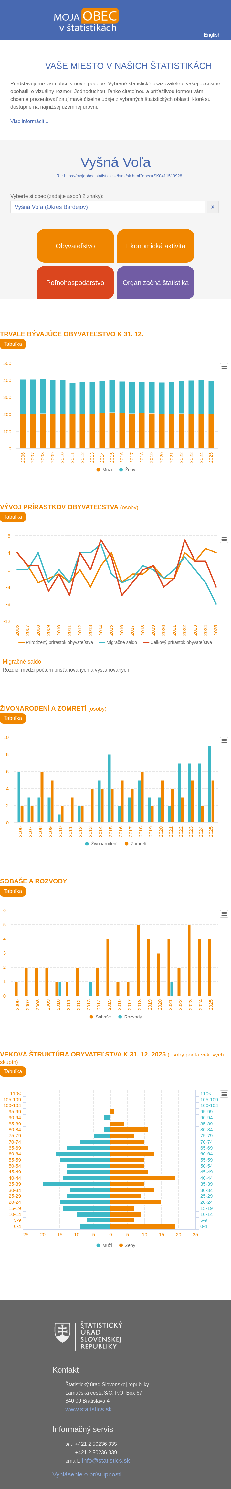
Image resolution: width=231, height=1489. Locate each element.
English (212, 35)
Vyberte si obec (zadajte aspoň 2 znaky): (56, 196)
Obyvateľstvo (75, 245)
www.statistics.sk (88, 1409)
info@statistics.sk (106, 1460)
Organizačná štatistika (156, 282)
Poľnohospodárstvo (75, 282)
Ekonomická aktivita (155, 245)
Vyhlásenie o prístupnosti (86, 1474)
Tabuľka (13, 344)
